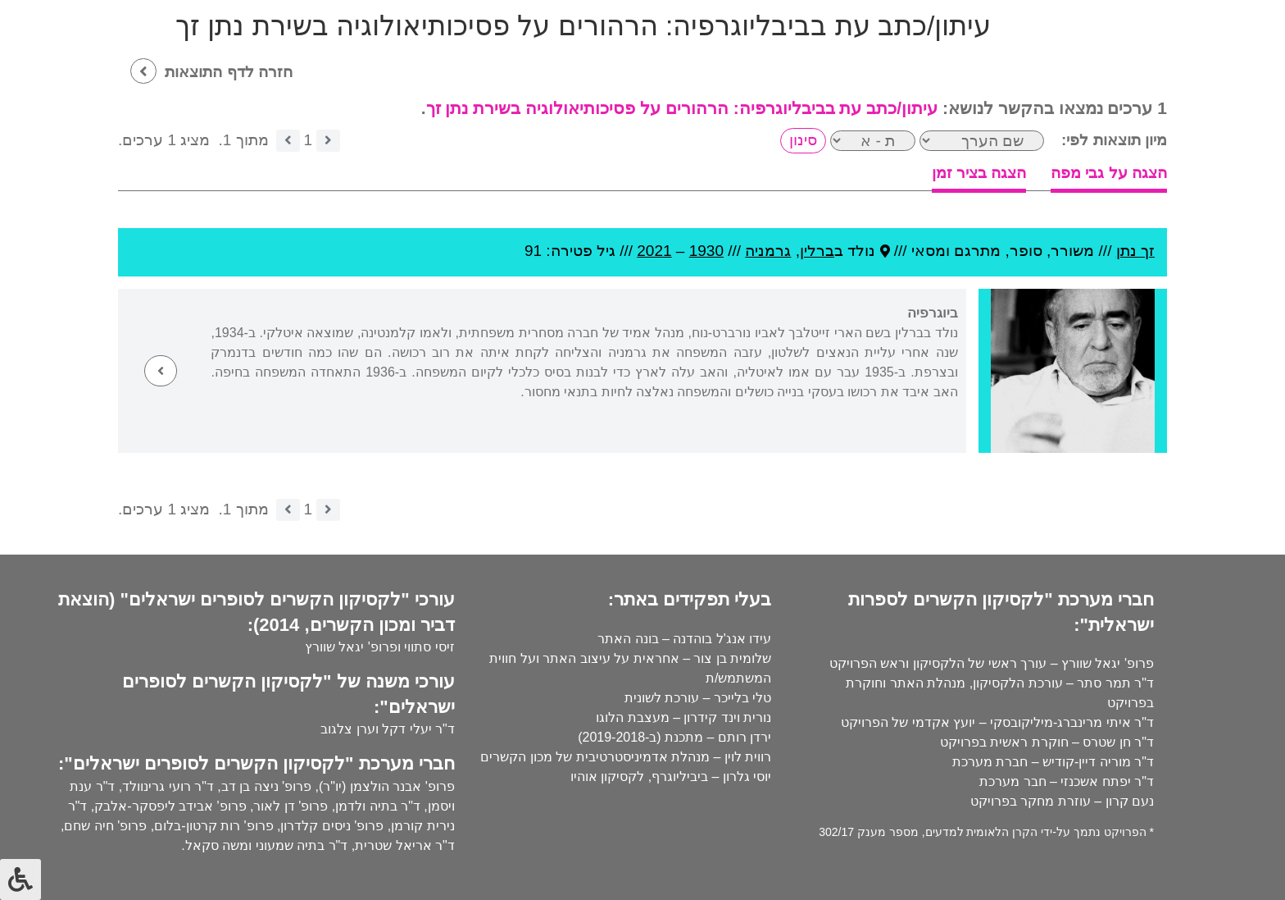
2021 (654, 250)
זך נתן (1135, 250)
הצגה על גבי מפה (1109, 172)
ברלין (817, 250)
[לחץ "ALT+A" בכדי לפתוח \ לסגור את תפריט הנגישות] (20, 879)
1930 (706, 250)
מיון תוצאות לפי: (1114, 139)
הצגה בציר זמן (979, 172)
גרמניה (768, 250)
